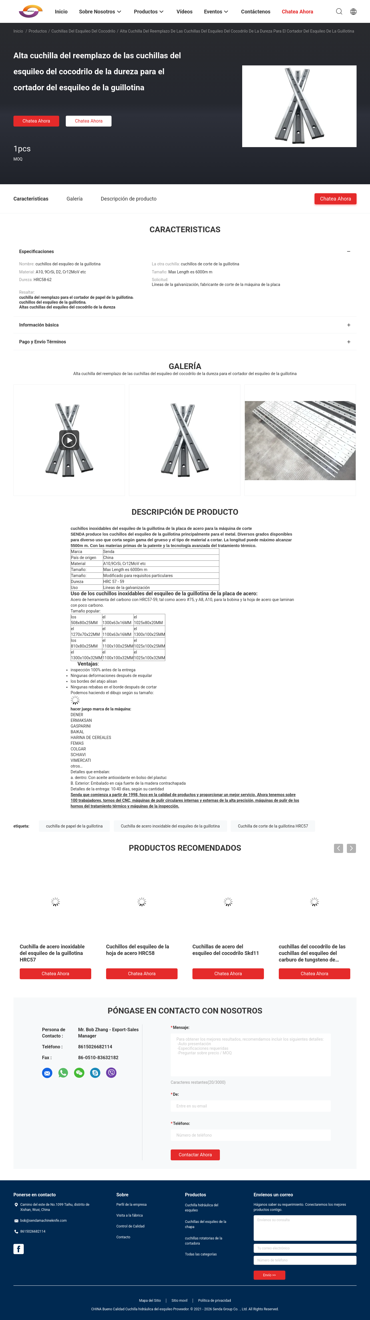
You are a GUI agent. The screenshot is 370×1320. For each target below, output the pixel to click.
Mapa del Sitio (150, 1301)
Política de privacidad (214, 1301)
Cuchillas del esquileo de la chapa (205, 1224)
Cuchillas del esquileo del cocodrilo (83, 31)
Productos (38, 31)
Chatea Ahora (36, 121)
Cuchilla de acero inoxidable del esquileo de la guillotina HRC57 (52, 953)
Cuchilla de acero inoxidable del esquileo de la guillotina (170, 826)
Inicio (18, 31)
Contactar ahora (195, 1154)
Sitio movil (180, 1301)
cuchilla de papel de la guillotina (74, 826)
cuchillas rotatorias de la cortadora (203, 1240)
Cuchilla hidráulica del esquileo (201, 1207)
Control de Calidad (130, 1226)
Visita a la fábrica (129, 1215)
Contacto (123, 1237)
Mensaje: (181, 1027)
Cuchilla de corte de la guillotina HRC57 (273, 826)
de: (176, 1094)
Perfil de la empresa (131, 1205)
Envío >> (269, 1275)
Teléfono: (181, 1123)
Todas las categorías (201, 1254)
